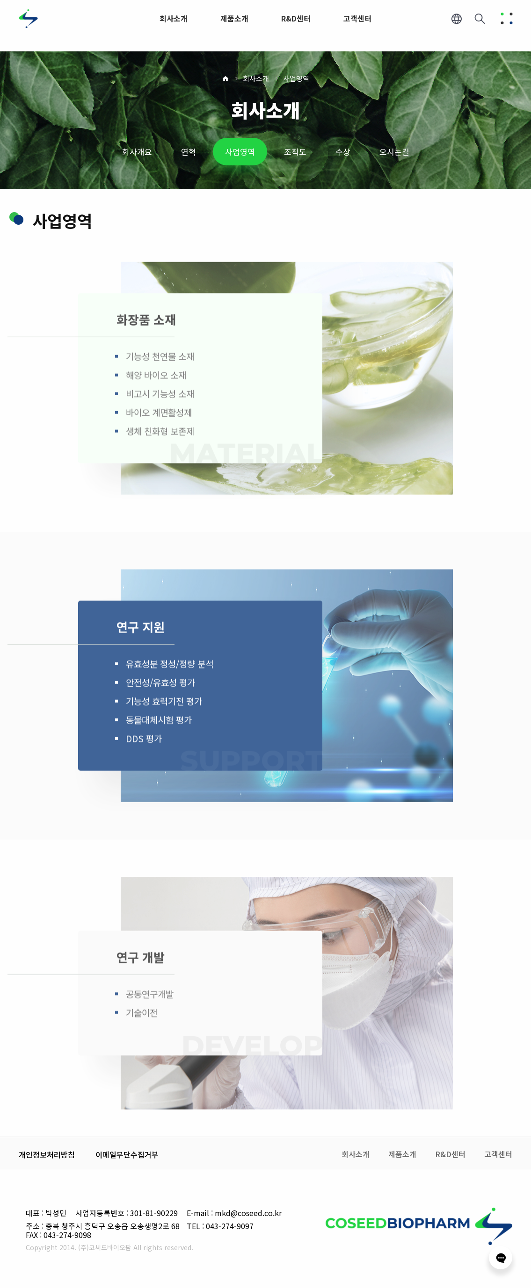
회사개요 (137, 151)
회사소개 (256, 78)
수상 (342, 151)
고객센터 (498, 1154)
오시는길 (394, 151)
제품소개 (402, 1154)
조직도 (295, 151)
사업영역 (296, 78)
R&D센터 (450, 1154)
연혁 (188, 151)
